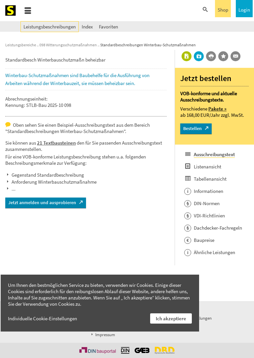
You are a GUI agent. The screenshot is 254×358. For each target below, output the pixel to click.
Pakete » (217, 109)
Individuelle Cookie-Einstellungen (42, 318)
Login (244, 10)
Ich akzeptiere (171, 318)
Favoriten (108, 26)
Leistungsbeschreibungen (49, 26)
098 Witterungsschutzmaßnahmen (68, 44)
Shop (223, 10)
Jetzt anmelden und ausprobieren (42, 202)
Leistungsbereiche (20, 44)
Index (87, 26)
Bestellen (192, 128)
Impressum (102, 334)
